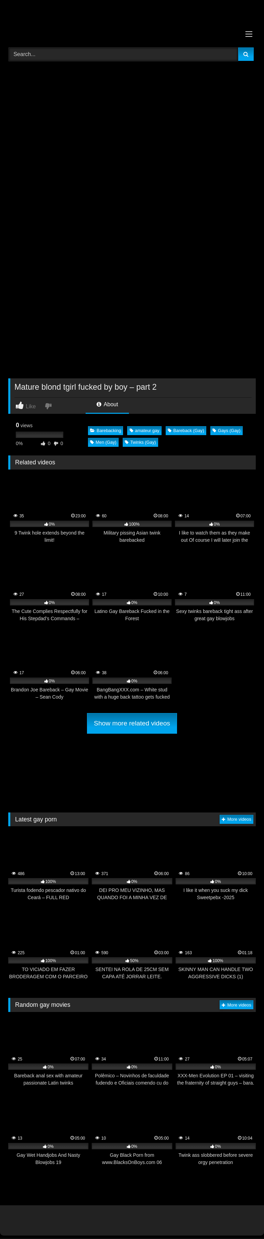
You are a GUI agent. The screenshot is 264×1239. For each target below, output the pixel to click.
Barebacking (105, 430)
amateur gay (145, 430)
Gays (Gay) (226, 430)
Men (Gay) (103, 442)
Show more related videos (132, 723)
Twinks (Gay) (140, 442)
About (107, 404)
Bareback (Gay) (186, 430)
